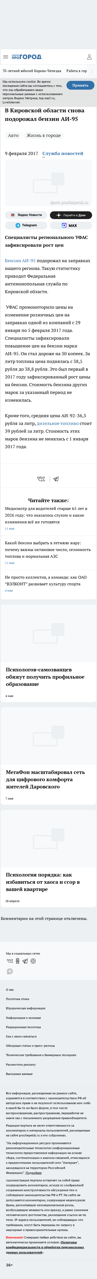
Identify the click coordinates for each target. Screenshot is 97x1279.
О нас (10, 989)
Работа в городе (79, 70)
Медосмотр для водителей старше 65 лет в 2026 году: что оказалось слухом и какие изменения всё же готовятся (48, 519)
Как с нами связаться (21, 1036)
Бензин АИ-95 (20, 260)
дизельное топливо (57, 423)
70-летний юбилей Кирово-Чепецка (32, 70)
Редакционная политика (23, 1027)
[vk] (41, 479)
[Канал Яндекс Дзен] (71, 215)
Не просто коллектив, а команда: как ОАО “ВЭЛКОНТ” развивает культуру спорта (48, 584)
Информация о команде (23, 1018)
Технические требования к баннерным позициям (41, 1055)
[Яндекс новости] (26, 215)
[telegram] (58, 479)
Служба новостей (62, 153)
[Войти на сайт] (89, 57)
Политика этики (17, 999)
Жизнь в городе (44, 135)
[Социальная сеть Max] (71, 225)
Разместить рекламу (21, 1064)
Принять (80, 85)
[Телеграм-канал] (26, 225)
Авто (13, 135)
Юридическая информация (25, 1008)
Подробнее (34, 1173)
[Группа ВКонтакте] (10, 961)
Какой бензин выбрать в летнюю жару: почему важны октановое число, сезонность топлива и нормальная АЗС (48, 553)
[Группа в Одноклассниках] (17, 961)
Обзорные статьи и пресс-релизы (30, 1046)
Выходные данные (19, 1074)
